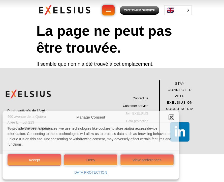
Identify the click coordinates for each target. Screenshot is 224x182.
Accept (34, 160)
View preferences (147, 160)
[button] (171, 117)
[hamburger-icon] (108, 10)
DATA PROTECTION (90, 172)
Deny (90, 160)
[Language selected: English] (178, 10)
